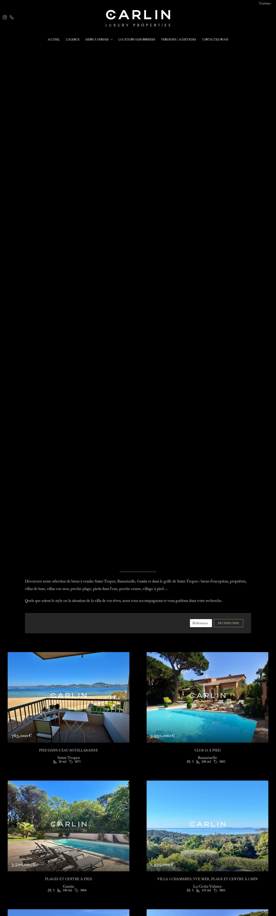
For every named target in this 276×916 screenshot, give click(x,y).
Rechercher (228, 623)
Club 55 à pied (208, 750)
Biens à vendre (97, 39)
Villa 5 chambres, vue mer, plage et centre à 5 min (207, 879)
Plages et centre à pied (68, 879)
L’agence (73, 39)
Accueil (54, 39)
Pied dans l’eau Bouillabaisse (68, 750)
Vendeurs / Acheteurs (178, 39)
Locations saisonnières (136, 39)
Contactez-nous (215, 39)
